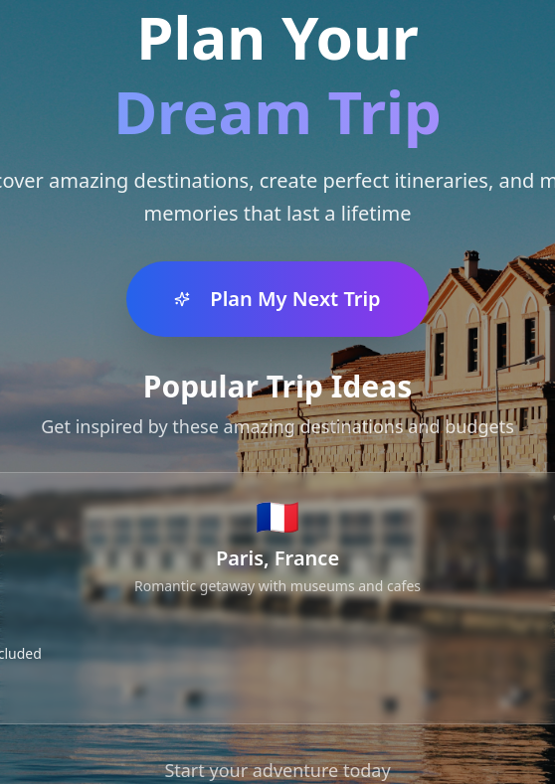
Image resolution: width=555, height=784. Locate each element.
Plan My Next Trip (277, 298)
